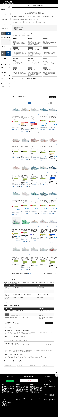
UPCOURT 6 (30, 294)
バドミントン (3, 70)
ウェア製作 (33, 2)
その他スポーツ (4, 80)
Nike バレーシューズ (23, 365)
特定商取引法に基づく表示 (5, 415)
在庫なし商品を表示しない (5, 28)
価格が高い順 (26, 103)
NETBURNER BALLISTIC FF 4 (18, 294)
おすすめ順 (17, 103)
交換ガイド (43, 13)
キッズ (2, 83)
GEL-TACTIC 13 (20, 297)
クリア (3, 33)
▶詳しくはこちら (12, 386)
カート (54, 2)
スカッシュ (3, 75)
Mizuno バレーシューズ (10, 365)
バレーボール (3, 67)
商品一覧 (29, 2)
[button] (57, 103)
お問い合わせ (47, 2)
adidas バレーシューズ (35, 365)
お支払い (3, 384)
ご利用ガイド (42, 2)
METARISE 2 (16, 287)
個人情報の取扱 (12, 415)
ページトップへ (56, 373)
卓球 (2, 78)
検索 (8, 33)
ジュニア (2, 86)
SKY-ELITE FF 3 (20, 287)
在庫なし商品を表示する (5, 30)
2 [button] (52, 103)
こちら (41, 392)
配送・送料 (18, 384)
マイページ (37, 2)
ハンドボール (3, 64)
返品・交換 (31, 384)
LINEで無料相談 (52, 97)
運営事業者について (47, 384)
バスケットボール (4, 72)
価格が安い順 (21, 103)
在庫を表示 (8, 53)
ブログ (51, 2)
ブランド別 (3, 62)
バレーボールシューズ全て (48, 365)
